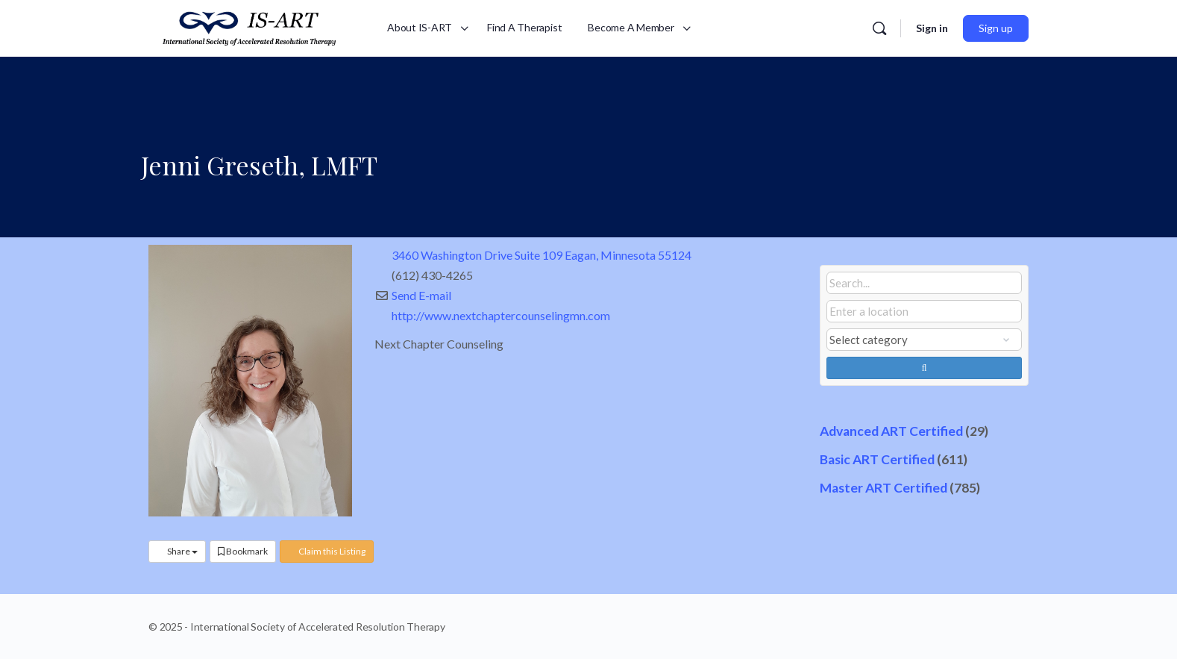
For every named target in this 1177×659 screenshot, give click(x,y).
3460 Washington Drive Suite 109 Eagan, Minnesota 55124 (541, 255)
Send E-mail (421, 295)
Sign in (932, 28)
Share (177, 551)
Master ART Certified (883, 488)
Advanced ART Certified (891, 431)
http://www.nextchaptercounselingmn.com (501, 315)
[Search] (879, 28)
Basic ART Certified (877, 459)
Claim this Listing (326, 551)
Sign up (996, 28)
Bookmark (243, 551)
